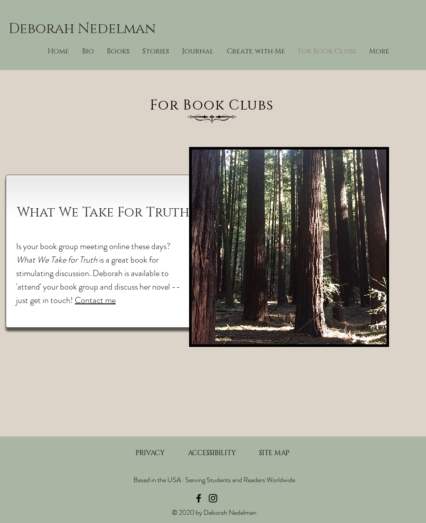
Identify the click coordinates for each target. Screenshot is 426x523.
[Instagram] (213, 498)
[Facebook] (198, 498)
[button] (256, 51)
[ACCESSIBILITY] (212, 453)
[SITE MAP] (274, 453)
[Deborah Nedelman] (91, 29)
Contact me (95, 300)
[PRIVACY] (150, 453)
